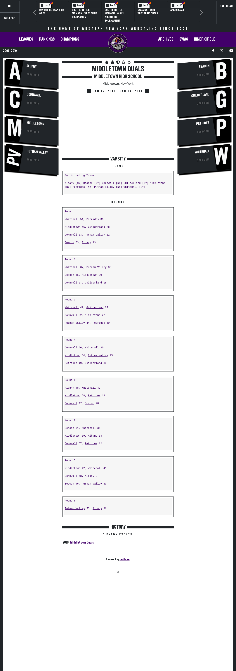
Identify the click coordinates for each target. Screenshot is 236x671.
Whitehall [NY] (134, 187)
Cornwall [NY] (112, 183)
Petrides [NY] (82, 187)
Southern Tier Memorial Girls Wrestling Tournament (114, 15)
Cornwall (34, 94)
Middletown (35, 123)
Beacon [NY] (91, 183)
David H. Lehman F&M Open (51, 11)
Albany (32, 66)
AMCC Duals (177, 9)
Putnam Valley (37, 152)
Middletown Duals (82, 542)
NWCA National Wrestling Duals (148, 11)
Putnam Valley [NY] (108, 187)
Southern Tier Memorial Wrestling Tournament (84, 13)
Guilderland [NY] (136, 183)
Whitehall (72, 219)
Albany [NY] (73, 183)
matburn (125, 559)
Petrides (92, 219)
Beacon (69, 242)
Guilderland (96, 227)
